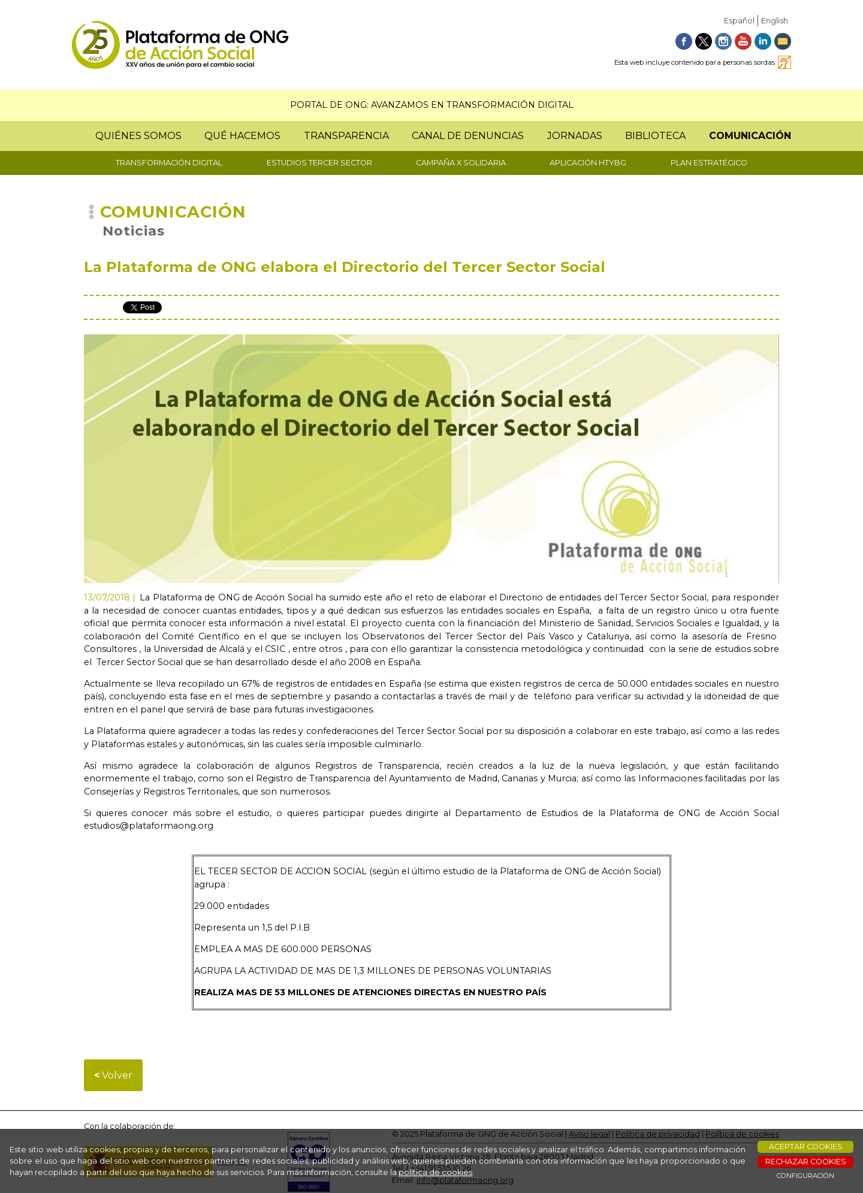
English (774, 20)
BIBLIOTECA (655, 135)
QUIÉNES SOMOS (138, 135)
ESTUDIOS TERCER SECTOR (319, 162)
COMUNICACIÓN (750, 135)
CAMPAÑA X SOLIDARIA (461, 162)
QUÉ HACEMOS (242, 135)
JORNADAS (574, 135)
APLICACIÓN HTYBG (588, 162)
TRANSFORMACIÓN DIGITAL (169, 162)
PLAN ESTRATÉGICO (709, 162)
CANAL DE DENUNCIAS (468, 135)
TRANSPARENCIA (346, 135)
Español (739, 20)
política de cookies (435, 1172)
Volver (113, 1075)
